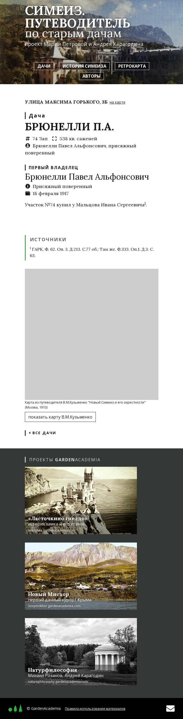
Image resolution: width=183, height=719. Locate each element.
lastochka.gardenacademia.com (52, 530)
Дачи (44, 66)
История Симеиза (84, 66)
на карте (117, 102)
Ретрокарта (132, 66)
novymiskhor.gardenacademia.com (54, 606)
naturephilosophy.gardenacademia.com (58, 681)
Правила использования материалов (95, 708)
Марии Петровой (65, 43)
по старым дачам (73, 32)
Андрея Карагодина (118, 43)
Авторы (91, 76)
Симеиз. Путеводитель (77, 16)
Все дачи (42, 432)
